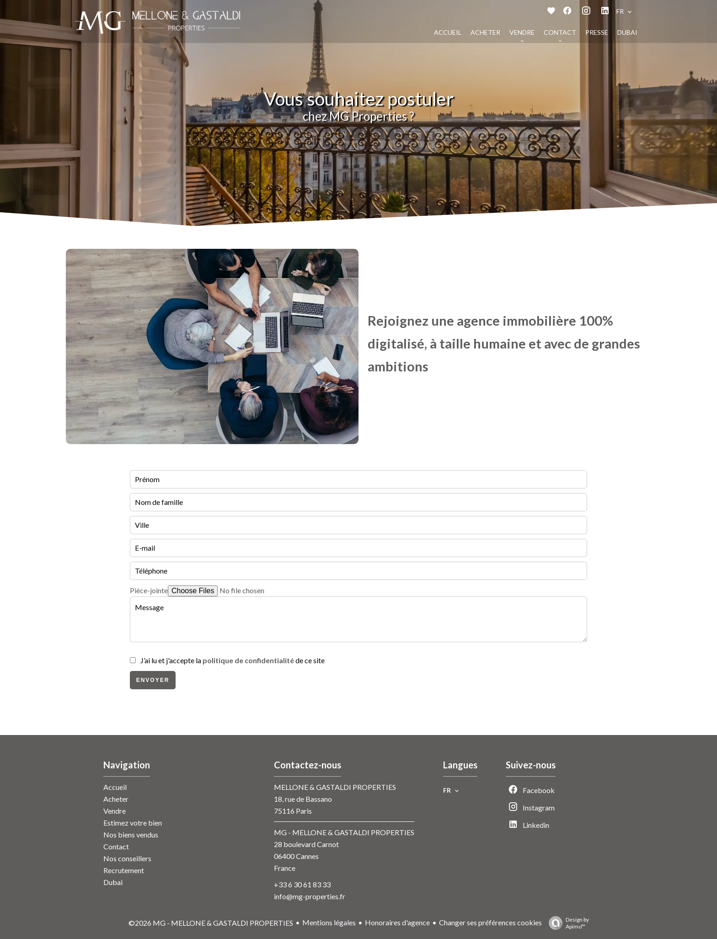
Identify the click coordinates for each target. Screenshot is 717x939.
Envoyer (153, 680)
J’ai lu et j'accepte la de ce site (232, 660)
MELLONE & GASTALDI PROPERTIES (335, 787)
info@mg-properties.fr (309, 896)
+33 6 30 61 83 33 (302, 884)
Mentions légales (329, 922)
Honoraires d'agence (397, 922)
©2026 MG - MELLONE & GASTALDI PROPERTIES (210, 922)
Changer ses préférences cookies (490, 922)
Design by (566, 923)
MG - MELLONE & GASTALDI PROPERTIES (344, 832)
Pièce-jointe (149, 590)
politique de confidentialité (248, 660)
